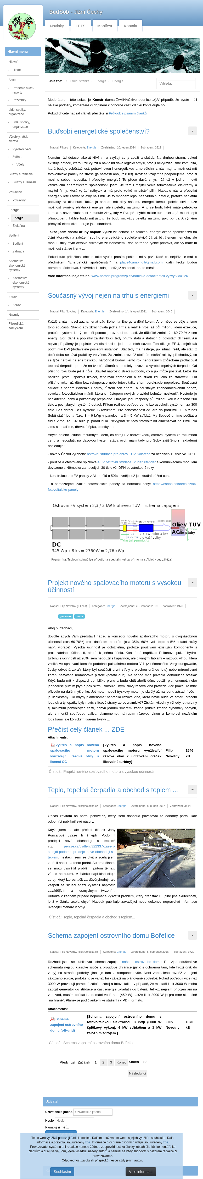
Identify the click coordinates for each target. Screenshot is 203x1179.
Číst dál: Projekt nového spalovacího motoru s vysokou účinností (101, 771)
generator (66, 616)
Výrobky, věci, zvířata (18, 139)
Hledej (17, 70)
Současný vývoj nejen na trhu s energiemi (108, 295)
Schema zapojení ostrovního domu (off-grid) (66, 1024)
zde (165, 1142)
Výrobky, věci (22, 149)
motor (79, 616)
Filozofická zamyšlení (16, 326)
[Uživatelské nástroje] (192, 130)
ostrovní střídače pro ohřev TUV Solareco (118, 454)
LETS (81, 26)
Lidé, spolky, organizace (17, 112)
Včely (20, 164)
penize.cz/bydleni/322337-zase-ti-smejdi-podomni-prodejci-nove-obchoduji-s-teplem (81, 851)
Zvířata (17, 157)
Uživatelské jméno (58, 1112)
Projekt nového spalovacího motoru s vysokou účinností (114, 586)
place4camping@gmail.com (141, 262)
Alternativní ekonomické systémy (17, 265)
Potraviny (15, 192)
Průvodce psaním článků (127, 113)
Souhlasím (62, 1172)
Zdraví (13, 297)
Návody (14, 315)
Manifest (104, 26)
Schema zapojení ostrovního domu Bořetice (111, 935)
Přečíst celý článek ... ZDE (86, 729)
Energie (14, 210)
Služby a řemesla (21, 174)
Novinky (57, 26)
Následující (137, 1073)
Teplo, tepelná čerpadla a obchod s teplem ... (113, 790)
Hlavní (13, 62)
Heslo (49, 1120)
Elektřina (19, 226)
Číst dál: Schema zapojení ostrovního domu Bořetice (91, 1043)
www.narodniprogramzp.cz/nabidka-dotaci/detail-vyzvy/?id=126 (140, 276)
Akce (12, 80)
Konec (121, 1062)
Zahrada (18, 251)
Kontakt (130, 26)
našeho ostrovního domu (142, 962)
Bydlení (14, 235)
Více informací (140, 1172)
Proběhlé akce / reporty (23, 90)
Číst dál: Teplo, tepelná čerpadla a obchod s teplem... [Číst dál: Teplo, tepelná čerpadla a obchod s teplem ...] (92, 917)
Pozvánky (19, 100)
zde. (88, 1142)
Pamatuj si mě (55, 1127)
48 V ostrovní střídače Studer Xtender (127, 462)
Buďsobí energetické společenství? (99, 131)
